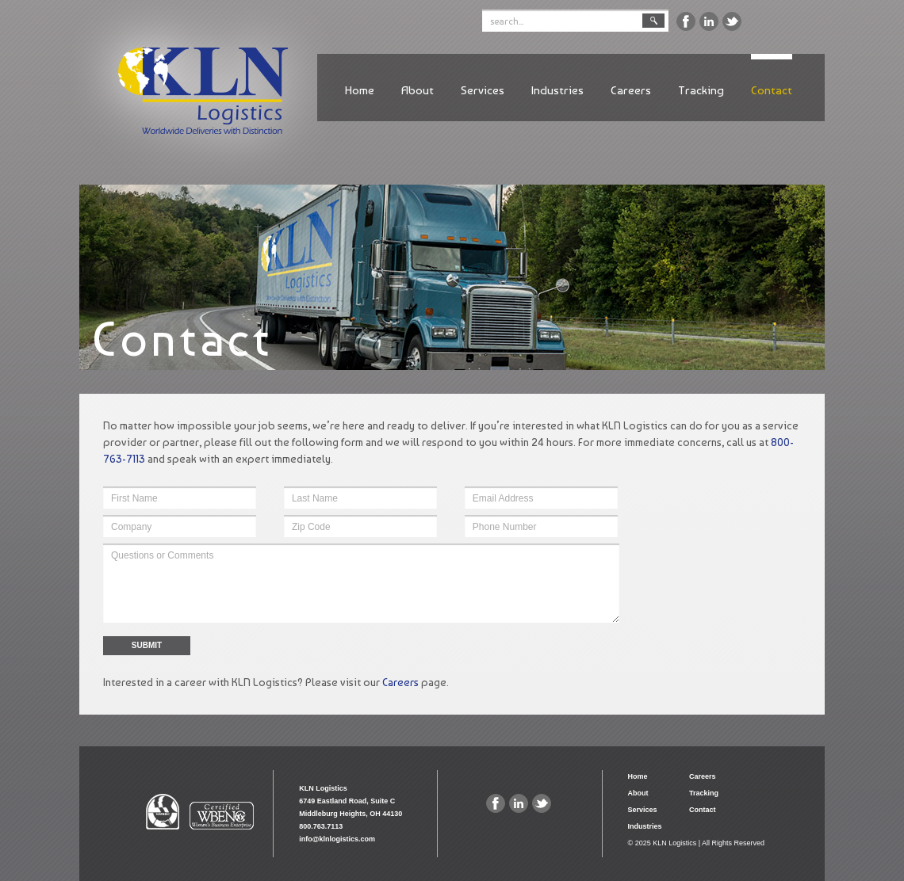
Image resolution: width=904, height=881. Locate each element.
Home (359, 90)
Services (482, 90)
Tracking (701, 90)
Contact (771, 90)
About (417, 90)
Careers (631, 90)
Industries (557, 90)
